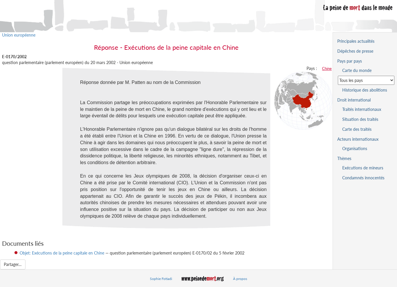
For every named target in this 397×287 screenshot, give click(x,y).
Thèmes (344, 158)
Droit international (354, 99)
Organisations (354, 148)
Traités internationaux (361, 109)
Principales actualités (355, 41)
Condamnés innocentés (363, 177)
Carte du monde (357, 70)
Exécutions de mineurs (362, 167)
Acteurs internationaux (358, 139)
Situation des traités (360, 119)
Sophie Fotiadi (161, 278)
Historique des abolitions (364, 89)
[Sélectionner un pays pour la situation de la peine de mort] (366, 80)
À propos (240, 278)
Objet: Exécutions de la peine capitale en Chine (62, 252)
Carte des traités (357, 129)
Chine (327, 68)
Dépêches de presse (355, 51)
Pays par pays (349, 61)
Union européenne (18, 34)
